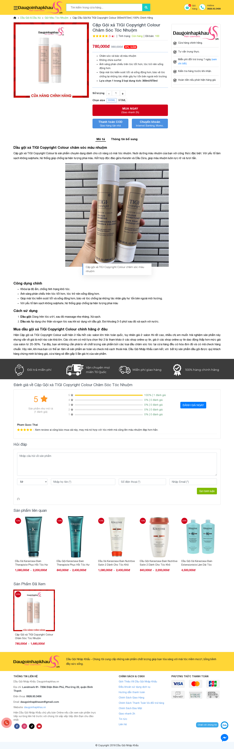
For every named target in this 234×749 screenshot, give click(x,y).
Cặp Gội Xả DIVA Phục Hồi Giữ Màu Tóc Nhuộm (32, 563)
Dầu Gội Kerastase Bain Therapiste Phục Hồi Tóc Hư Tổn (114, 563)
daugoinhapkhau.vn (35, 707)
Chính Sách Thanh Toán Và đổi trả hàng (141, 703)
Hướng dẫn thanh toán (132, 692)
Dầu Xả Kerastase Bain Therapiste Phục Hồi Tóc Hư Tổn (73, 563)
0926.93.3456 (33, 696)
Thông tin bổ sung (124, 139)
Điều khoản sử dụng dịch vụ (134, 687)
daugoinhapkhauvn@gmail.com (39, 701)
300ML (111, 100)
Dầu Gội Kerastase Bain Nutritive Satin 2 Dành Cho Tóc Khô (200, 563)
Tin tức (123, 719)
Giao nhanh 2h (127, 713)
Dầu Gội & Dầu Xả (30, 17)
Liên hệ (123, 724)
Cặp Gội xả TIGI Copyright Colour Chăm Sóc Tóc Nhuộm (34, 636)
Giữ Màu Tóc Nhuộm (56, 17)
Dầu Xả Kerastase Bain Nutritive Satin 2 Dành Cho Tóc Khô (158, 563)
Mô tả (100, 139)
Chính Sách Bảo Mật (130, 708)
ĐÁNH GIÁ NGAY (193, 405)
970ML (122, 100)
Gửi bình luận (207, 491)
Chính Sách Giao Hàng (131, 697)
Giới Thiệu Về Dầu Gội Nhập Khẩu (138, 681)
